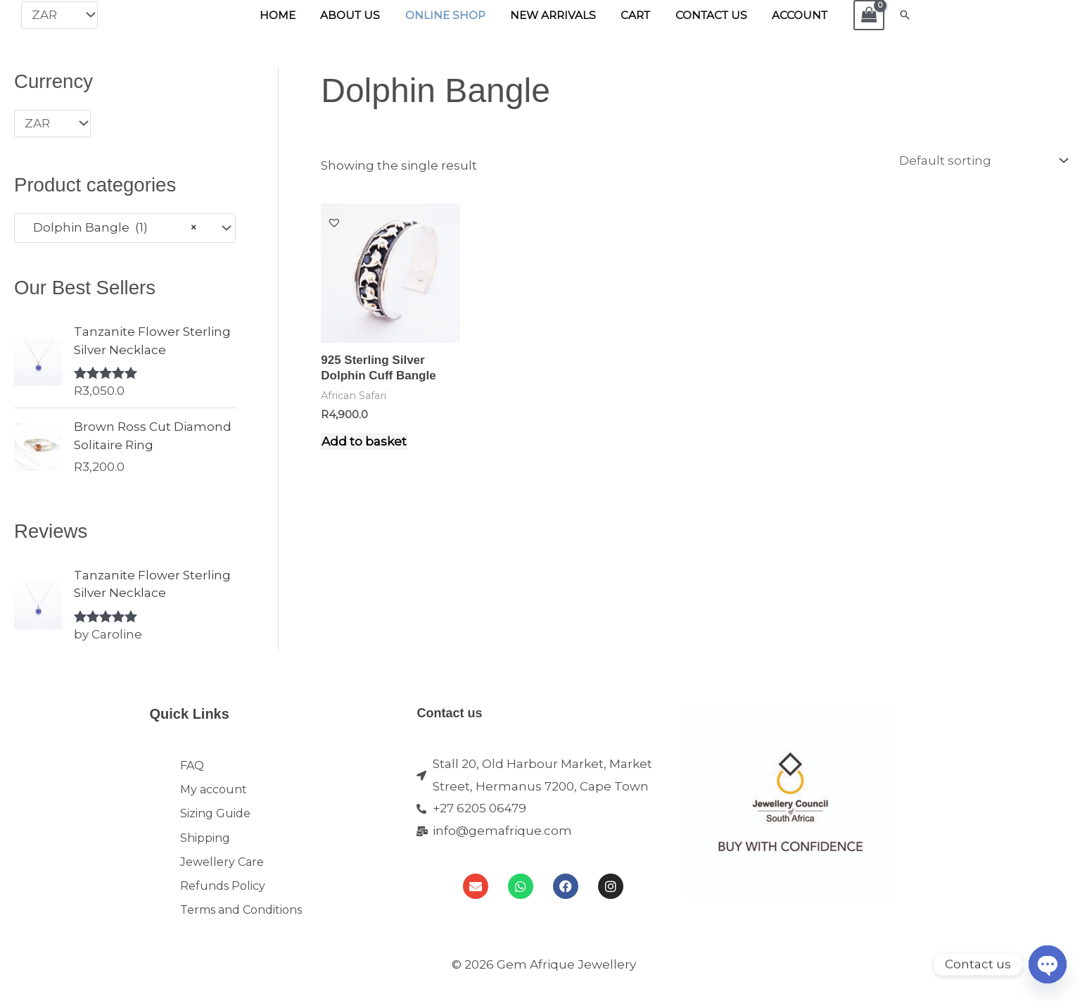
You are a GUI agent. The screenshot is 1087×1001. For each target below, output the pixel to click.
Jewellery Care (222, 873)
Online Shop (448, 15)
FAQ (192, 766)
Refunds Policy (222, 900)
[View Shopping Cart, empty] (857, 15)
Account (790, 15)
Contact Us (704, 15)
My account (213, 793)
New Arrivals (553, 15)
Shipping (205, 846)
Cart (632, 15)
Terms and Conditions (241, 926)
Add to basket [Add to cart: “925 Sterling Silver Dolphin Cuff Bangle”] (364, 441)
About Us (357, 15)
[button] (893, 14)
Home (287, 15)
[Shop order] (980, 160)
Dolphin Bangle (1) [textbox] (111, 227)
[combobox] (125, 227)
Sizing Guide (215, 819)
